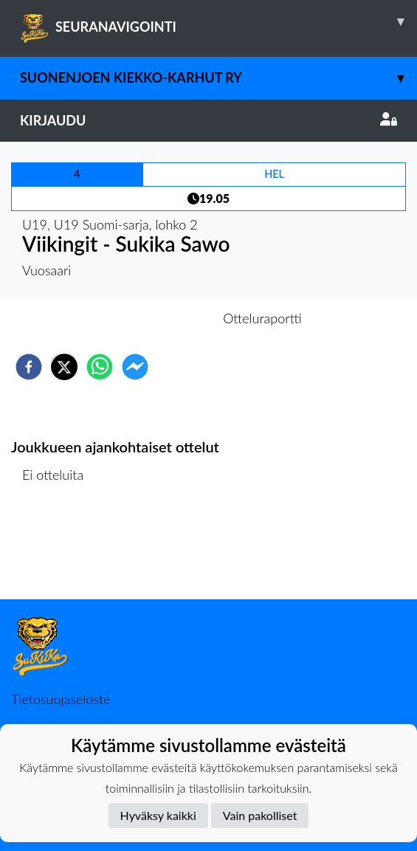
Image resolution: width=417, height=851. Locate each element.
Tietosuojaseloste (60, 699)
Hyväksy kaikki (158, 815)
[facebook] (28, 367)
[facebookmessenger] (135, 367)
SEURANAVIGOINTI (218, 21)
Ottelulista (59, 549)
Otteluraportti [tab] (262, 318)
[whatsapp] (99, 367)
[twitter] (64, 367)
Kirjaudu (208, 120)
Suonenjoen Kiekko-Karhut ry (218, 78)
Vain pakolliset (260, 815)
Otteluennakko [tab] (157, 318)
